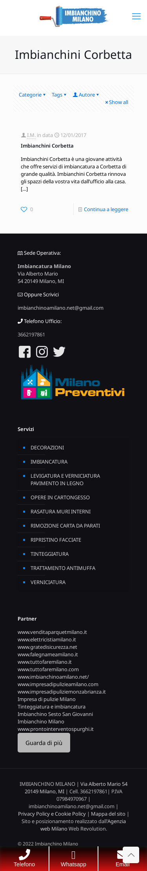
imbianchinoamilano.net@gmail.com (60, 307)
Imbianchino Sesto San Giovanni (55, 714)
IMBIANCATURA (49, 461)
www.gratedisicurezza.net (47, 646)
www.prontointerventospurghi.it (56, 728)
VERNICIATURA (48, 582)
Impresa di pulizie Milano (47, 699)
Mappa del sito (108, 813)
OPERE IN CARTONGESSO (60, 497)
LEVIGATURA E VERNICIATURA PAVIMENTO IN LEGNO (65, 479)
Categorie (33, 94)
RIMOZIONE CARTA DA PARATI (65, 525)
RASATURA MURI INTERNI (61, 511)
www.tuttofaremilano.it (45, 661)
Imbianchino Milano (41, 721)
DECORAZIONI (47, 447)
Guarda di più (43, 743)
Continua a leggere (106, 209)
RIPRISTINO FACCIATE (56, 539)
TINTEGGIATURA (50, 553)
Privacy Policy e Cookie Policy (52, 813)
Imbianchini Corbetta (47, 145)
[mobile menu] (136, 15)
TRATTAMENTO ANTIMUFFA (63, 568)
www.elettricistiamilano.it (47, 639)
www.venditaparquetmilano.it (52, 631)
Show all (116, 102)
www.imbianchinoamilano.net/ (53, 676)
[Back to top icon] (131, 855)
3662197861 (31, 334)
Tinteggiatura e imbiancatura (51, 706)
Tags (59, 94)
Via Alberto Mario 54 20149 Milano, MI (41, 277)
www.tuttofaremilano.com (48, 669)
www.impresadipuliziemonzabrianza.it (62, 691)
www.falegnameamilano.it (48, 654)
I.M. (31, 135)
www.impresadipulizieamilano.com (58, 684)
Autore (86, 94)
